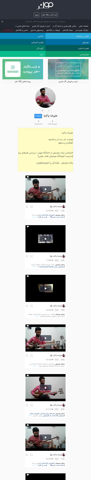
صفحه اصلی (83, 26)
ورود (36, 15)
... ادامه (34, 217)
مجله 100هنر (68, 30)
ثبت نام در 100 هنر (49, 15)
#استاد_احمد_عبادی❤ (57, 217)
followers (38, 124)
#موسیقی (61, 416)
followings (52, 124)
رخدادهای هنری (22, 26)
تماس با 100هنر (22, 30)
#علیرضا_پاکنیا (49, 215)
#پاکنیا (51, 267)
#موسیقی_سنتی (59, 267)
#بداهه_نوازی (49, 414)
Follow (38, 116)
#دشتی (42, 414)
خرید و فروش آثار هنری (41, 26)
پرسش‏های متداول (36, 30)
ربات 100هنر (8, 30)
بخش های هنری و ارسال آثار (64, 26)
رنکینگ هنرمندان (81, 30)
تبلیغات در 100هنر (53, 30)
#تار (40, 217)
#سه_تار (42, 215)
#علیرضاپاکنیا (44, 267)
